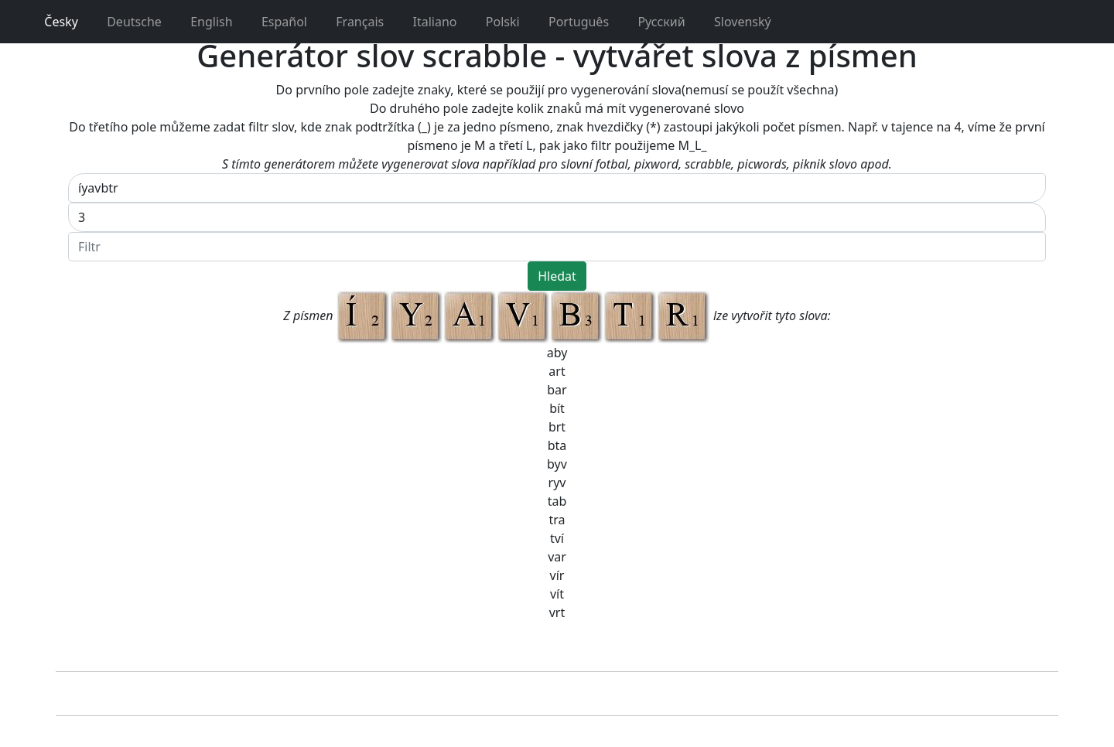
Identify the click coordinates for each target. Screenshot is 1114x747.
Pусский (653, 21)
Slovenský (734, 21)
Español (276, 21)
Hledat (557, 276)
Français (352, 21)
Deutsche (126, 21)
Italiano (426, 21)
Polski (495, 21)
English (203, 21)
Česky (53, 21)
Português (570, 21)
